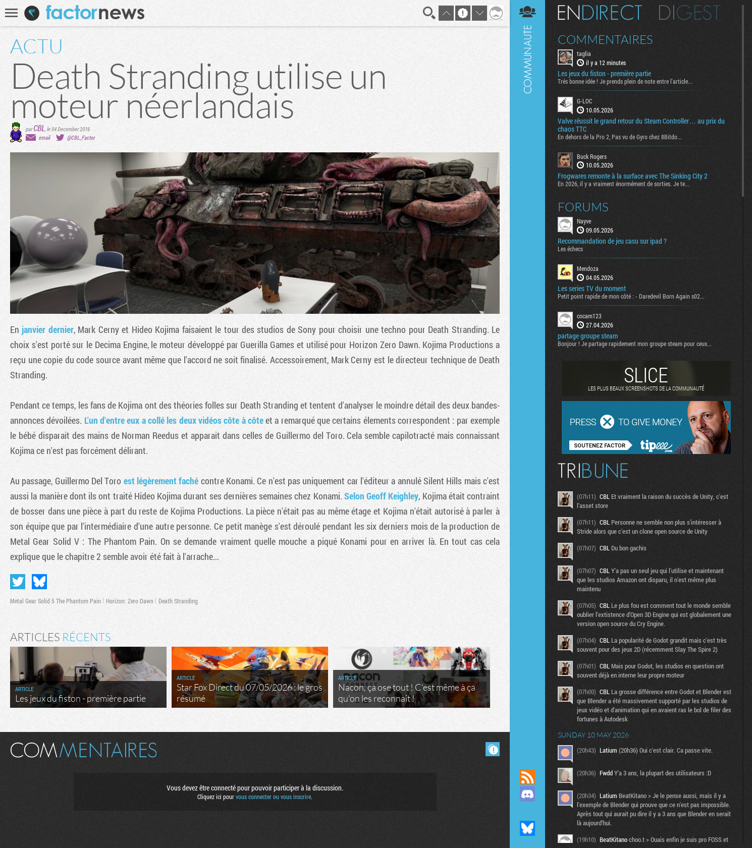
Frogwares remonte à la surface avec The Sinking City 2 (633, 176)
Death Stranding (178, 600)
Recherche (429, 13)
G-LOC (584, 101)
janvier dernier (47, 329)
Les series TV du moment (592, 289)
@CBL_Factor (81, 137)
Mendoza (588, 268)
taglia (584, 53)
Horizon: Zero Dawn (129, 600)
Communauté (527, 375)
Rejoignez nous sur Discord (527, 794)
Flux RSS (527, 776)
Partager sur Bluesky (39, 581)
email (44, 137)
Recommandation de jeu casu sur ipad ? (612, 241)
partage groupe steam (588, 336)
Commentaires (605, 39)
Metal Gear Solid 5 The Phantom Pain (55, 600)
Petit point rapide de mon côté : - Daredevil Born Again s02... (631, 296)
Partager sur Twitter (17, 581)
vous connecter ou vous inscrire (273, 797)
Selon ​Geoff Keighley (381, 496)
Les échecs (570, 249)
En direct (600, 12)
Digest (690, 12)
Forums (583, 206)
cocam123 (589, 316)
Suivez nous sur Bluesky (527, 828)
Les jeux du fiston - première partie (604, 74)
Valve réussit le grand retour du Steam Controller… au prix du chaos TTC (641, 125)
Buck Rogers (592, 156)
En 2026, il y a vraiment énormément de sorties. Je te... (623, 184)
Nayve (584, 221)
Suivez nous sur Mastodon (527, 811)
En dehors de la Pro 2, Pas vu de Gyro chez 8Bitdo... (620, 137)
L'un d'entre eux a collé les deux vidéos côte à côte (173, 420)
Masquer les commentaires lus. (493, 749)
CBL (39, 128)
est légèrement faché (161, 481)
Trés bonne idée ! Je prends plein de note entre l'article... (625, 81)
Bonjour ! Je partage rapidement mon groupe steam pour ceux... (635, 344)
